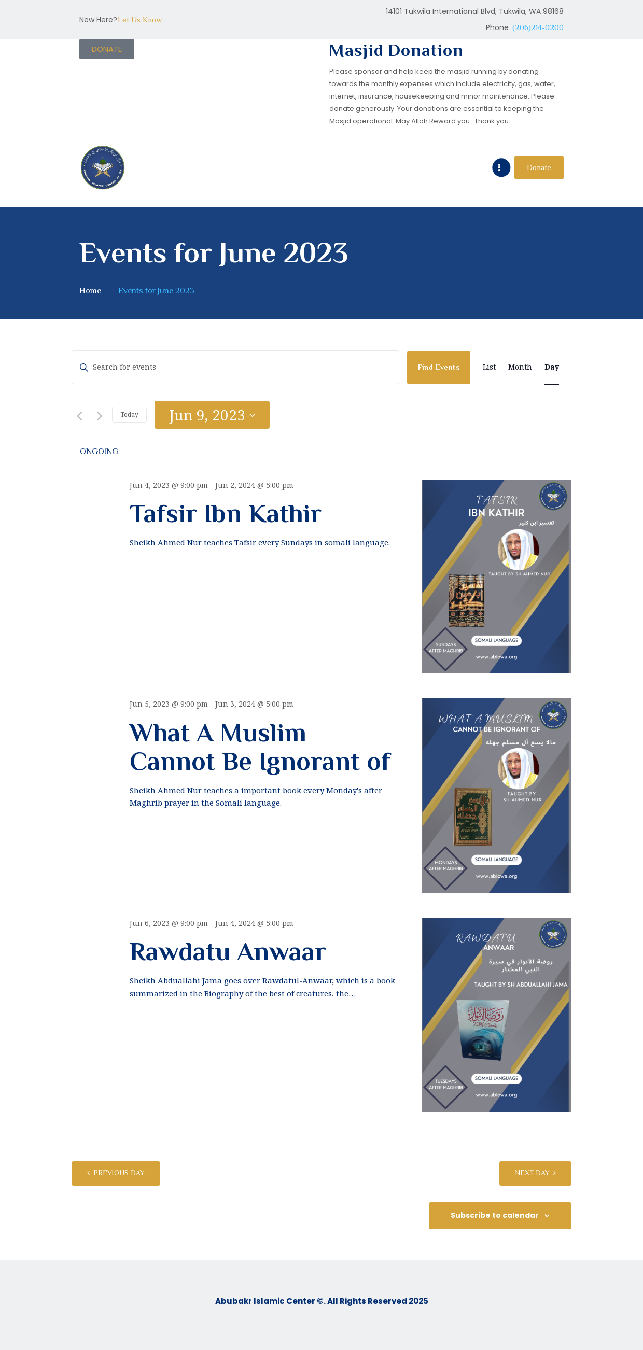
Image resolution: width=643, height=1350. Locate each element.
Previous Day (119, 1173)
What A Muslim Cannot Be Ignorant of (260, 747)
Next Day (532, 1173)
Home (90, 291)
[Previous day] (78, 415)
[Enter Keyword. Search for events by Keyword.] (235, 367)
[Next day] (98, 415)
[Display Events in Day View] (551, 367)
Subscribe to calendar (495, 1215)
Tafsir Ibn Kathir (226, 513)
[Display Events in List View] (489, 367)
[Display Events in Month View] (520, 367)
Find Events (438, 367)
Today (129, 414)
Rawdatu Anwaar (228, 951)
